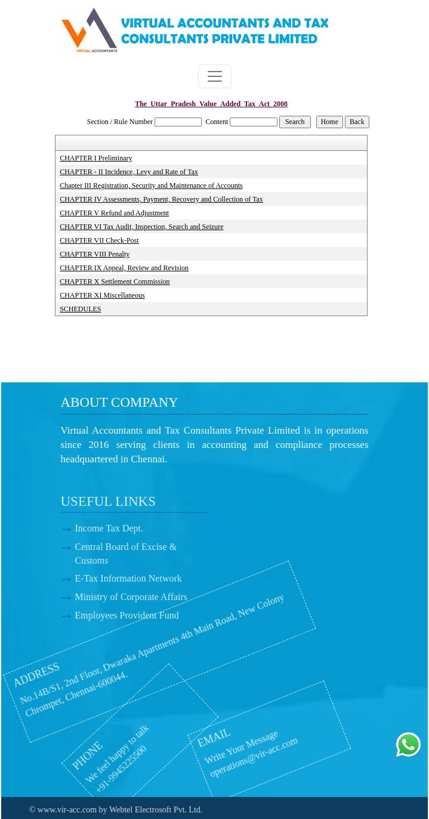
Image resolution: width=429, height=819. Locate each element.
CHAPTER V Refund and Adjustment (114, 213)
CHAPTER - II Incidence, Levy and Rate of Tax (129, 172)
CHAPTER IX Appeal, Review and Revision (124, 268)
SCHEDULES (80, 309)
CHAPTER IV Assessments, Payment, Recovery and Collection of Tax (161, 199)
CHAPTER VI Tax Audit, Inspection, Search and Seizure (141, 226)
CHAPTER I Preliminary (96, 158)
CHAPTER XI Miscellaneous (102, 295)
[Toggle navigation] (215, 76)
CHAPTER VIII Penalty (94, 254)
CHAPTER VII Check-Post (99, 240)
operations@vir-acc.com (216, 759)
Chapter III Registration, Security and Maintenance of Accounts (151, 185)
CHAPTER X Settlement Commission (114, 281)
